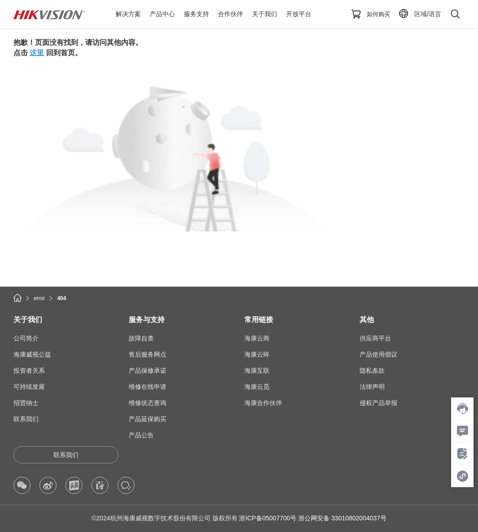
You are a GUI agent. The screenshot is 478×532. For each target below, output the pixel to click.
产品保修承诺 (147, 370)
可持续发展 (29, 386)
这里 (37, 53)
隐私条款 (372, 370)
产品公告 (141, 435)
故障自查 (141, 338)
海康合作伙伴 (263, 402)
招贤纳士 (26, 402)
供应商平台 (375, 338)
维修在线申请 (147, 386)
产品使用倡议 (378, 354)
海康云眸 (256, 354)
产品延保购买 (147, 419)
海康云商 (256, 338)
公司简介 (26, 338)
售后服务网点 (147, 354)
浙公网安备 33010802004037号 (342, 518)
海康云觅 (256, 386)
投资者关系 (29, 370)
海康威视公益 (32, 354)
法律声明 (372, 386)
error (39, 298)
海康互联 (256, 370)
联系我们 (26, 419)
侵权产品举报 (378, 402)
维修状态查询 (147, 402)
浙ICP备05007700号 (267, 518)
